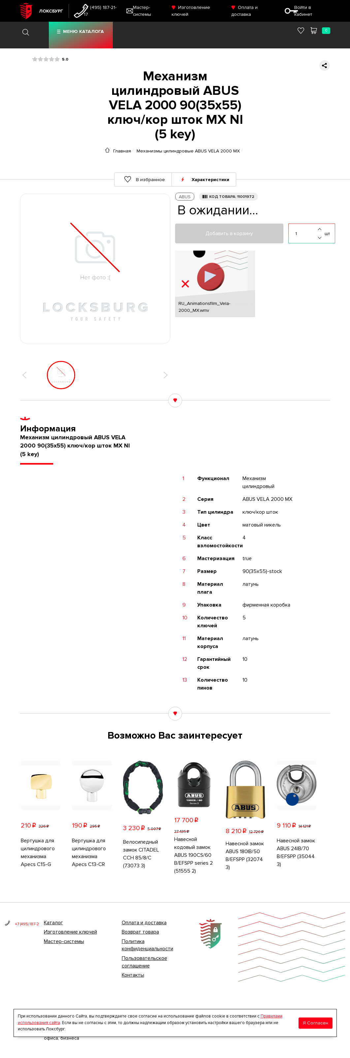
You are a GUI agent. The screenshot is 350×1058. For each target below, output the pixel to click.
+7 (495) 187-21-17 (100, 11)
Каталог (53, 922)
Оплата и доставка (144, 922)
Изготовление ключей (70, 932)
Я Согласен (315, 1023)
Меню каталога (83, 31)
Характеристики (210, 179)
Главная (122, 150)
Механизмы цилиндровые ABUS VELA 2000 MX (188, 150)
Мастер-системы (64, 941)
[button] (24, 375)
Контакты (133, 975)
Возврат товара (140, 932)
